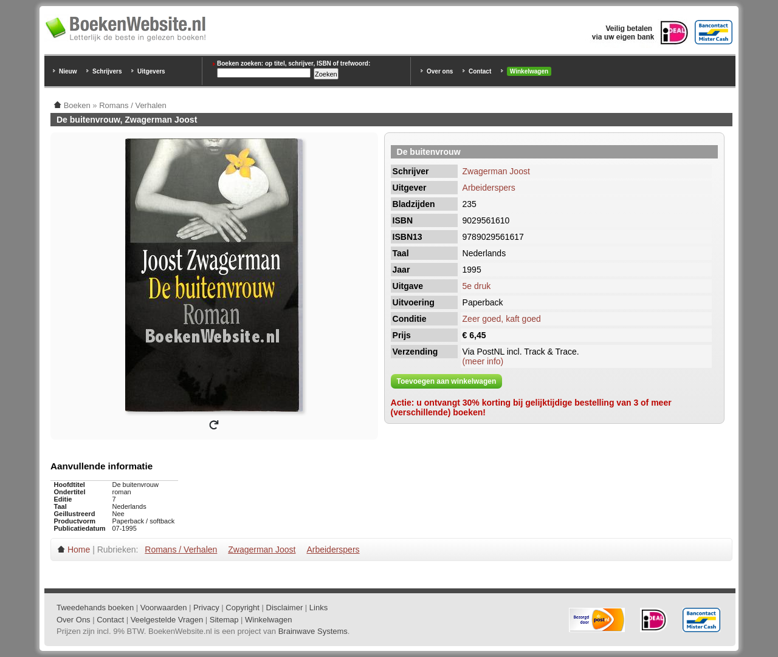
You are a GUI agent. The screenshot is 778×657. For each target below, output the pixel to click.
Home (78, 549)
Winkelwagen (529, 71)
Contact (480, 71)
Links (318, 607)
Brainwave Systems (313, 631)
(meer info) (483, 361)
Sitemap (224, 619)
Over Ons (74, 619)
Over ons (440, 71)
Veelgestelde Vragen (167, 619)
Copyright (242, 607)
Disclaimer (284, 607)
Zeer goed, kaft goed (502, 319)
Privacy (206, 607)
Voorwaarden (163, 607)
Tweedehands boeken (95, 607)
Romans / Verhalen (181, 549)
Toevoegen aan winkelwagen (447, 381)
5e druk (477, 286)
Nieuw (68, 71)
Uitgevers (151, 71)
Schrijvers (107, 71)
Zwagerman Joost (496, 171)
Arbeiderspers (489, 187)
